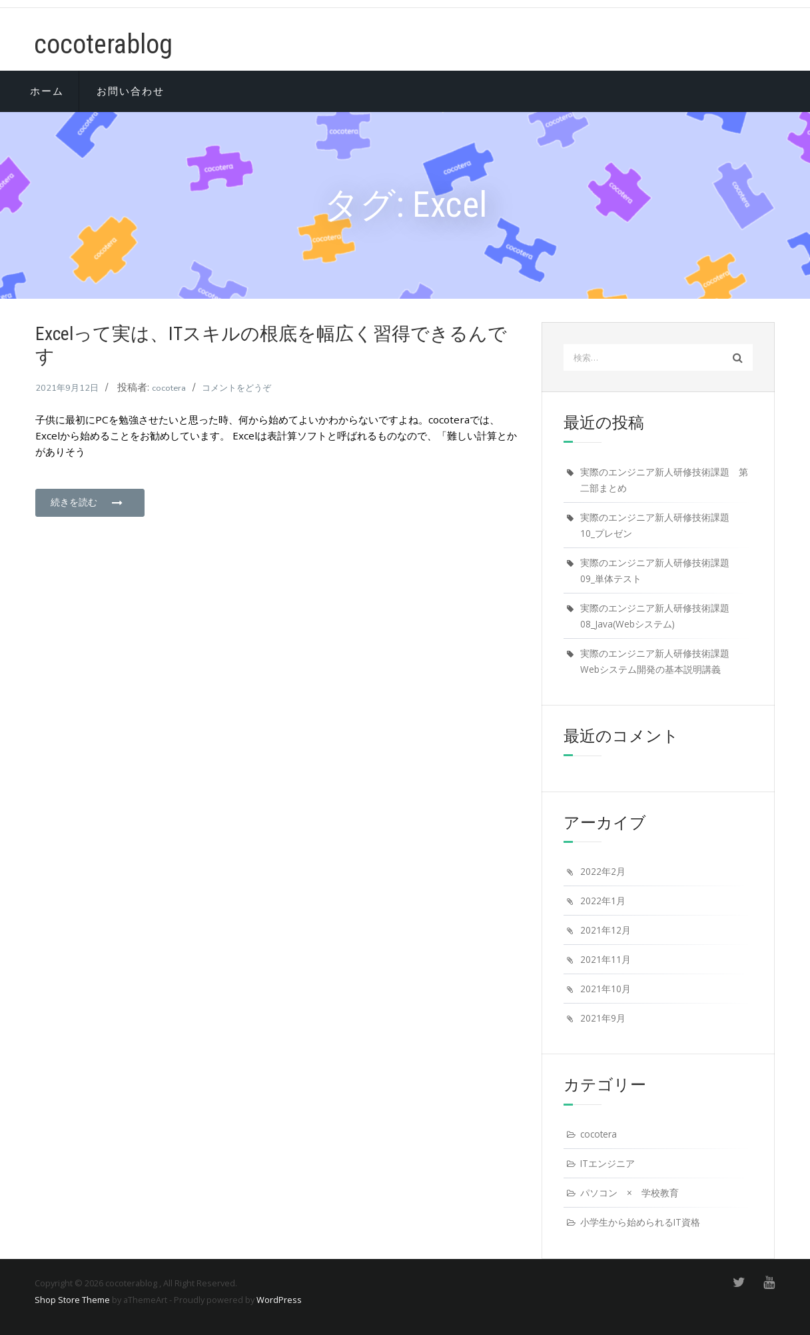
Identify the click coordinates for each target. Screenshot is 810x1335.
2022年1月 (602, 900)
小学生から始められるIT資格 (640, 1222)
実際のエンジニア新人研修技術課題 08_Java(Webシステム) (659, 615)
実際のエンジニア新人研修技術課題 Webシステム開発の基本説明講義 (659, 661)
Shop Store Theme (72, 1300)
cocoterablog (103, 44)
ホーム (47, 91)
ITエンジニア (607, 1163)
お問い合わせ (131, 91)
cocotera (169, 388)
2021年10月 (605, 988)
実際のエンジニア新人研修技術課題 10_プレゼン (659, 525)
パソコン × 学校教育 (629, 1192)
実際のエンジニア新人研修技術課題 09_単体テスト (659, 570)
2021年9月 (602, 1018)
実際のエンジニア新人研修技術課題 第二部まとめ (664, 479)
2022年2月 (602, 871)
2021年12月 (605, 930)
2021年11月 (605, 959)
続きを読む (87, 502)
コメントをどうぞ (236, 388)
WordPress (279, 1300)
